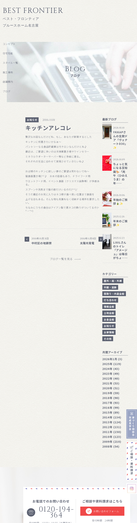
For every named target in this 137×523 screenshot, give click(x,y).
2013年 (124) (111, 422)
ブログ (6, 91)
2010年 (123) (111, 437)
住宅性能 (8, 53)
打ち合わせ (110, 300)
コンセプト (9, 44)
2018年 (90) (110, 398)
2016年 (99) (110, 407)
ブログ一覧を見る (63, 259)
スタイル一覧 (10, 63)
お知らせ (32, 120)
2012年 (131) (111, 427)
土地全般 (109, 313)
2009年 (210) (111, 441)
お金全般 (109, 319)
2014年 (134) (111, 417)
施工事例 (8, 72)
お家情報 (109, 332)
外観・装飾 (110, 287)
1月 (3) (112, 359)
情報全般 (109, 306)
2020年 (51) (110, 388)
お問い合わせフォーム (102, 511)
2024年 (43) (110, 369)
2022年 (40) (110, 378)
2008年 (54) (110, 446)
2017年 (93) (110, 403)
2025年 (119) (111, 364)
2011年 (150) (111, 432)
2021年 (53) (110, 383)
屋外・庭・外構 (113, 281)
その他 (107, 339)
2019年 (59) (110, 393)
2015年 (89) (110, 412)
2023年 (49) (110, 373)
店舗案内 (8, 81)
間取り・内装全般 (114, 293)
